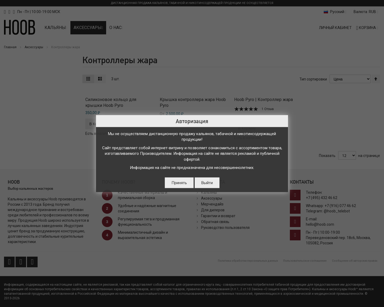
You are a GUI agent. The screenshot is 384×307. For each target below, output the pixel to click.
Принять (179, 182)
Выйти (207, 182)
